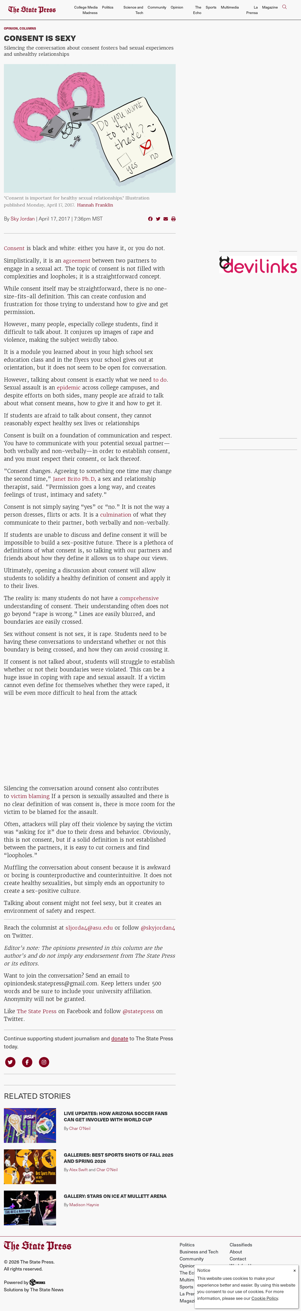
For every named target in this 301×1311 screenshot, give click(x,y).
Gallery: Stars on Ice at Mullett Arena (115, 1193)
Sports (211, 7)
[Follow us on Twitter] (10, 1059)
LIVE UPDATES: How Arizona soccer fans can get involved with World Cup (116, 1114)
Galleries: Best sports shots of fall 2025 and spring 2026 (118, 1155)
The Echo (197, 9)
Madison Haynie (84, 1202)
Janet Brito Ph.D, (75, 478)
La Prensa (252, 9)
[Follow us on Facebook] (27, 1059)
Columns (27, 28)
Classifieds (241, 1242)
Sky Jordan (23, 218)
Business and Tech (199, 1249)
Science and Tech (133, 9)
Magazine (270, 7)
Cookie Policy (264, 1298)
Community (157, 7)
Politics (107, 7)
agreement (77, 260)
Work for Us (242, 1263)
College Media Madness (86, 9)
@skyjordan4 (21, 934)
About (236, 1249)
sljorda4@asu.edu (89, 926)
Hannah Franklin (95, 205)
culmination (116, 513)
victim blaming (31, 795)
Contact (238, 1256)
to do (160, 379)
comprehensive (139, 597)
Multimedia (230, 7)
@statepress (139, 1009)
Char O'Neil (80, 1126)
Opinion (177, 7)
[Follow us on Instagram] (44, 1059)
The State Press (37, 1009)
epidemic (69, 387)
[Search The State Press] (284, 10)
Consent (14, 248)
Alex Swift (78, 1167)
